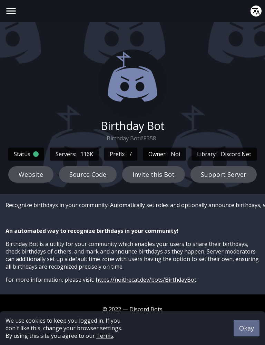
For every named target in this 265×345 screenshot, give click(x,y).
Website (31, 174)
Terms (104, 335)
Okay (246, 328)
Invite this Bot (153, 174)
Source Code (87, 174)
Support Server (223, 174)
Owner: (164, 154)
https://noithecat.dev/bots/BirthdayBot (146, 279)
